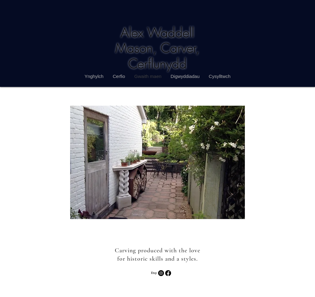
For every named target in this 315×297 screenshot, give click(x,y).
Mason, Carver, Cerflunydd (157, 55)
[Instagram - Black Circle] (161, 273)
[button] (157, 162)
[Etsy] (154, 273)
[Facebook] (168, 273)
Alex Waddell (157, 32)
